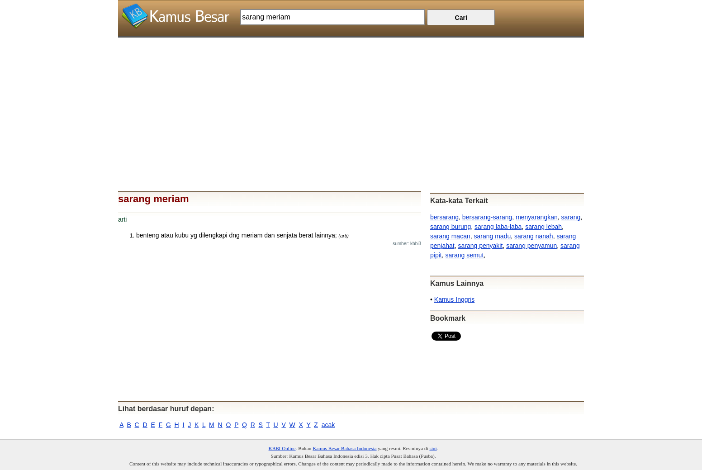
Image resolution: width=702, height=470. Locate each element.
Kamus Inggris (454, 299)
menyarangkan (537, 217)
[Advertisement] (351, 101)
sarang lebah (543, 226)
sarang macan (450, 236)
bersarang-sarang (487, 217)
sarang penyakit (480, 245)
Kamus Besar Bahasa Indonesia (344, 448)
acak (328, 424)
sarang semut (464, 255)
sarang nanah (533, 236)
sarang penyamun (531, 245)
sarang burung (450, 226)
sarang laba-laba (498, 226)
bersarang (444, 217)
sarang (571, 217)
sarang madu (492, 236)
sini (432, 448)
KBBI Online (282, 448)
